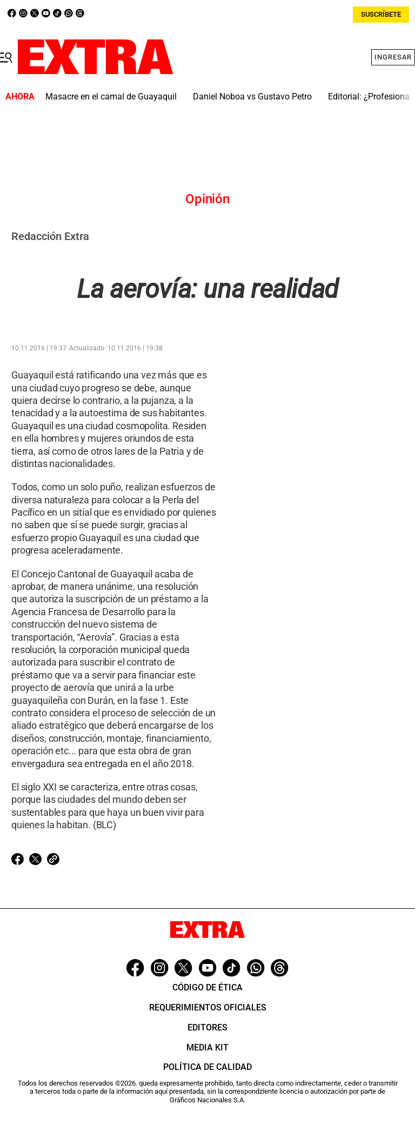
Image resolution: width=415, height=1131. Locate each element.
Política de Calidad (207, 1067)
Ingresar (393, 57)
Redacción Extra (50, 236)
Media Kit (207, 1047)
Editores (207, 1027)
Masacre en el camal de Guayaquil (111, 96)
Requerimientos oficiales (207, 1007)
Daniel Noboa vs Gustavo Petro (252, 96)
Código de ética (207, 987)
